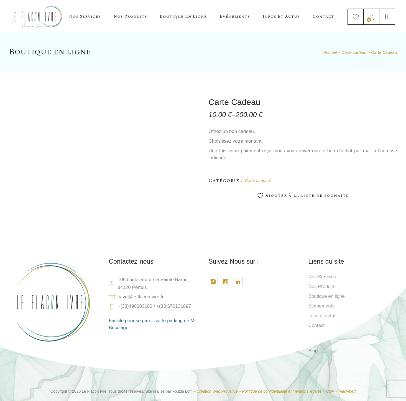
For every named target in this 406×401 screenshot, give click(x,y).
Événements (321, 306)
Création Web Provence (217, 391)
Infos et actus (322, 315)
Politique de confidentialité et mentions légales (282, 391)
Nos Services (322, 276)
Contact (316, 325)
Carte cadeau (257, 180)
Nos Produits (321, 286)
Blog (313, 350)
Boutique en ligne (326, 296)
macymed (347, 391)
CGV (330, 391)
